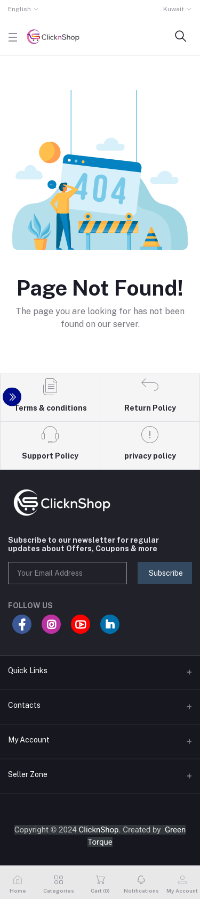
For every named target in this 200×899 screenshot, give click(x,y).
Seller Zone (27, 774)
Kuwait (173, 9)
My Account (29, 739)
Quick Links (27, 670)
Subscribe (166, 573)
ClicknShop (99, 830)
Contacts (24, 705)
